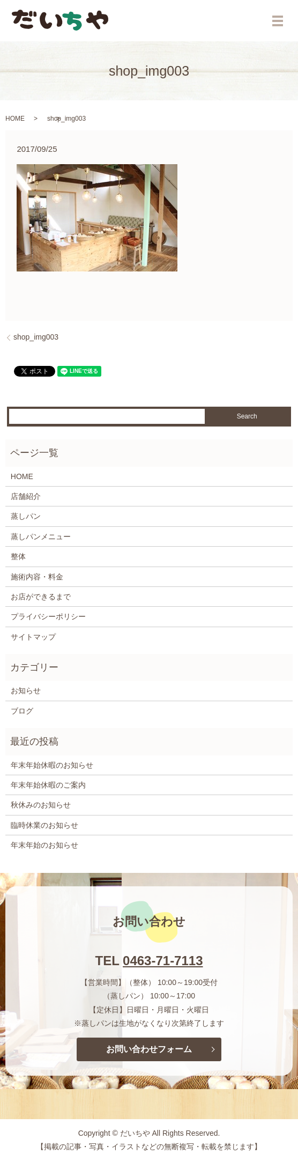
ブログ (22, 711)
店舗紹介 (26, 496)
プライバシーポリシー (48, 616)
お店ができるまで (41, 596)
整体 (18, 556)
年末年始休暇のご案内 (48, 785)
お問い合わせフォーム (149, 1049)
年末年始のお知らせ (44, 845)
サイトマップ (33, 637)
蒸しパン (26, 516)
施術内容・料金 (37, 576)
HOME (15, 118)
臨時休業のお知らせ (44, 825)
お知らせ (26, 690)
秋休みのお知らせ (41, 804)
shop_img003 (35, 337)
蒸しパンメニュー (41, 536)
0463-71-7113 (163, 960)
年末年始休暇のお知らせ (52, 765)
